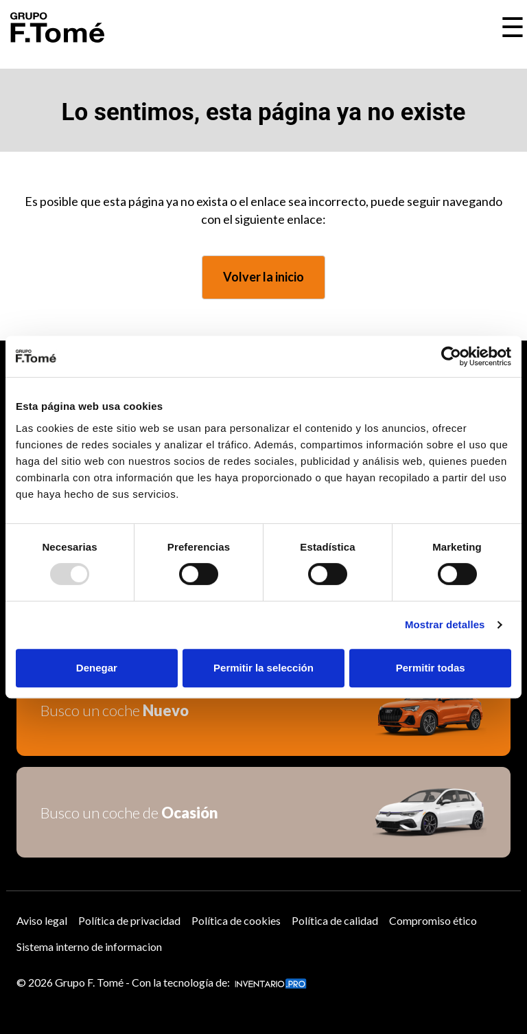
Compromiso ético (433, 920)
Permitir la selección (263, 668)
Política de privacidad (129, 920)
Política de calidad (335, 920)
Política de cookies (236, 920)
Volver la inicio (263, 276)
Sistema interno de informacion (89, 946)
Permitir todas (430, 668)
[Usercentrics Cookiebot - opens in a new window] (451, 356)
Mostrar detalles (445, 624)
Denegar (96, 668)
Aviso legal (41, 920)
